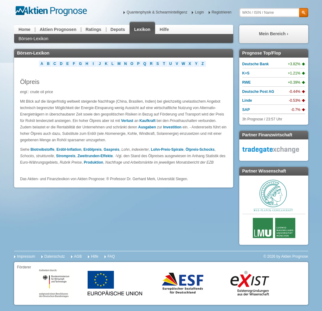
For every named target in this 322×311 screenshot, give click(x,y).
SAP (246, 110)
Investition (172, 127)
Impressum (26, 256)
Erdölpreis (92, 149)
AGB (78, 256)
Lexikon (142, 29)
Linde (247, 100)
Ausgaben (147, 127)
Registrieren (222, 12)
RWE (246, 82)
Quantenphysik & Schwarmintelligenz (157, 12)
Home (25, 29)
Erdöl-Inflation (68, 149)
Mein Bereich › (273, 33)
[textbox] (273, 12)
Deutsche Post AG (258, 91)
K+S (246, 73)
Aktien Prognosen (58, 29)
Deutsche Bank (255, 64)
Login (199, 12)
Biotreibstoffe (43, 149)
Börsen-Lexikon (33, 38)
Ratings (93, 29)
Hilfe (164, 29)
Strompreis (65, 156)
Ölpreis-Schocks (200, 149)
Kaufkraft (147, 121)
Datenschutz (54, 256)
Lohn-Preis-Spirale (167, 149)
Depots (118, 29)
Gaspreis (111, 149)
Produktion (93, 162)
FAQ (111, 256)
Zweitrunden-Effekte (95, 156)
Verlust (127, 121)
